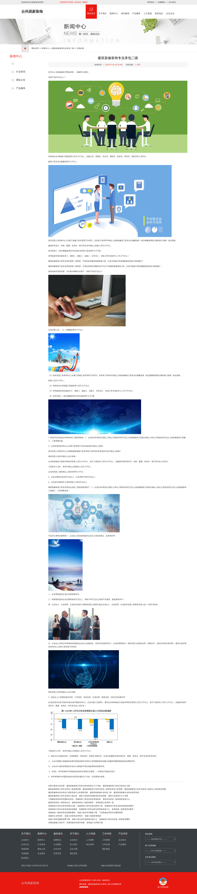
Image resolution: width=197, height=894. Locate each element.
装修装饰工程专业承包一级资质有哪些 (114, 819)
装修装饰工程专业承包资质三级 (90, 806)
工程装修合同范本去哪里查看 (111, 812)
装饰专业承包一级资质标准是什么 (116, 799)
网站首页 (91, 10)
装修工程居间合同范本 (74, 816)
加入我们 (74, 844)
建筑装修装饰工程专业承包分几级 (116, 786)
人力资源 (147, 10)
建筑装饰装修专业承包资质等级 (126, 792)
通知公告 (20, 80)
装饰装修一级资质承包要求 (122, 809)
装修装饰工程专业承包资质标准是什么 (94, 809)
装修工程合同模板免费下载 (59, 819)
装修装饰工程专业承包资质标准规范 (119, 806)
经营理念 (57, 853)
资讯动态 (159, 10)
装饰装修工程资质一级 (105, 802)
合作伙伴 (57, 849)
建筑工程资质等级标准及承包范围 (92, 796)
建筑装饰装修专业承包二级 (101, 792)
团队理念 (74, 853)
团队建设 (106, 849)
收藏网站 (161, 2)
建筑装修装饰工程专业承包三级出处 (62, 796)
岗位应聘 (90, 844)
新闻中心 (114, 10)
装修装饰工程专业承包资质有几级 (61, 806)
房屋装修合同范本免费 (75, 823)
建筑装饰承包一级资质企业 (59, 802)
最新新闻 (20, 63)
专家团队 (25, 853)
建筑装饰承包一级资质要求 (83, 802)
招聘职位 (57, 840)
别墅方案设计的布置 (56, 786)
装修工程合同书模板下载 (87, 812)
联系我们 (150, 2)
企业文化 (170, 10)
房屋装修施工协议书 (56, 823)
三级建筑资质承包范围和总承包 (61, 799)
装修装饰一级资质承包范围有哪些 (61, 812)
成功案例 (125, 10)
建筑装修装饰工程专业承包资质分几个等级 (83, 786)
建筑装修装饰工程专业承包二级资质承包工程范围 (102, 789)
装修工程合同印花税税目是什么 (84, 819)
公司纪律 (106, 844)
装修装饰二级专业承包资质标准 (88, 799)
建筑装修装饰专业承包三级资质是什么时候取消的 (68, 792)
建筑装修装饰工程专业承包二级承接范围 (64, 789)
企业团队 (57, 844)
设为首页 (172, 2)
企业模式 (41, 853)
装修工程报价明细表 (93, 816)
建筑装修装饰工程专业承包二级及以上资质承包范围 (145, 789)
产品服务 (136, 10)
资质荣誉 (25, 849)
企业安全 (122, 840)
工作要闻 (106, 840)
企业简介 (25, 840)
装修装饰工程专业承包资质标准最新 (62, 809)
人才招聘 (90, 840)
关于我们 (102, 10)
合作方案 (74, 849)
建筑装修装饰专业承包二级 (63, 48)
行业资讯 (20, 71)
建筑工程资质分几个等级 (118, 796)
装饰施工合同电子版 (95, 823)
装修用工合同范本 (55, 816)
